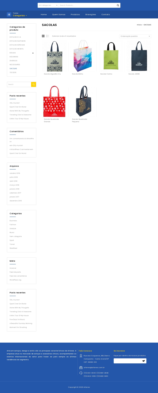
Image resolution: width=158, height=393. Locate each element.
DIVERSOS (13, 61)
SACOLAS (13, 68)
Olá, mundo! (15, 103)
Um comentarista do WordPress (22, 140)
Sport (12, 240)
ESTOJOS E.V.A (15, 37)
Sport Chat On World (18, 107)
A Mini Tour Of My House (19, 119)
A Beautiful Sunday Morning (21, 323)
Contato (105, 14)
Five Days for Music (17, 319)
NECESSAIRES (15, 65)
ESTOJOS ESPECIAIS (17, 45)
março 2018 (14, 185)
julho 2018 (14, 177)
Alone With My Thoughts (19, 111)
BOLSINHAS (14, 57)
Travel (12, 244)
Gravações (90, 14)
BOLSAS (13, 53)
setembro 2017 (15, 193)
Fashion (13, 225)
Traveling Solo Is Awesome (20, 115)
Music (12, 232)
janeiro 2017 (14, 197)
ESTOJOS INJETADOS (18, 41)
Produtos (75, 14)
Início (139, 25)
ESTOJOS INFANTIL (17, 49)
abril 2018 (13, 181)
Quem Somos (58, 14)
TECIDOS (13, 72)
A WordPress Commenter (20, 149)
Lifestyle (13, 228)
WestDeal (13, 248)
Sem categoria (16, 236)
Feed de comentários (18, 276)
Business (13, 221)
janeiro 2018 (14, 189)
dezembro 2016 (16, 201)
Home (44, 14)
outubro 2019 (15, 173)
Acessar (13, 268)
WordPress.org (15, 280)
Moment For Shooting (18, 327)
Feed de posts (15, 272)
